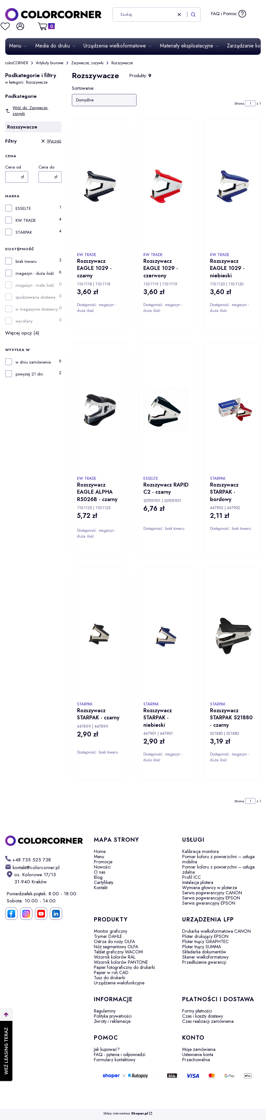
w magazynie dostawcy (37, 309)
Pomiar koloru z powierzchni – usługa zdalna (218, 869)
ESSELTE (23, 208)
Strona (239, 103)
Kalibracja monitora (200, 851)
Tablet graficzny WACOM (118, 952)
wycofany (24, 321)
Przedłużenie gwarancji (204, 962)
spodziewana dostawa (35, 297)
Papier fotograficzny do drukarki (124, 967)
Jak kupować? (107, 1049)
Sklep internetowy (125, 1113)
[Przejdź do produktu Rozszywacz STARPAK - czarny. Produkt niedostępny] (100, 636)
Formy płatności (197, 1011)
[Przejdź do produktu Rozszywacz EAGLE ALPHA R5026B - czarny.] (100, 410)
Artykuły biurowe (49, 63)
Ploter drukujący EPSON (205, 936)
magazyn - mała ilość (35, 285)
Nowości (102, 867)
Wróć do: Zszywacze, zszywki (26, 111)
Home (99, 851)
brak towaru (26, 261)
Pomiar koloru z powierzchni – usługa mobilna (218, 859)
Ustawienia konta (197, 1054)
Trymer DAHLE (108, 936)
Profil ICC (191, 877)
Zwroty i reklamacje (112, 1021)
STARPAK (24, 232)
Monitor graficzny (110, 931)
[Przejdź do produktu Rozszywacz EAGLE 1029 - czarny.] (100, 186)
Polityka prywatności (113, 1016)
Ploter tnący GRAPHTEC (205, 941)
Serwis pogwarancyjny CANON (212, 892)
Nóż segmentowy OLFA (116, 946)
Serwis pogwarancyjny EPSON (211, 898)
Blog (98, 877)
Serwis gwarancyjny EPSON (208, 903)
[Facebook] (11, 914)
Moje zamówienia (199, 1049)
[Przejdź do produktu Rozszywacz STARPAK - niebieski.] (166, 636)
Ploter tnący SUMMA (201, 946)
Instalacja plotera (197, 882)
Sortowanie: (83, 88)
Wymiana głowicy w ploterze (209, 887)
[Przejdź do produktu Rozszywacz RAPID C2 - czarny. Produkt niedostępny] (166, 410)
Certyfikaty (103, 882)
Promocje (103, 861)
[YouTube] (41, 914)
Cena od (13, 167)
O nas (99, 872)
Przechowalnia (196, 1059)
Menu (99, 856)
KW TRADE (26, 220)
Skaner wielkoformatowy (205, 957)
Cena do (46, 167)
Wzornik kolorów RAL (114, 957)
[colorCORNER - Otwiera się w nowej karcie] (44, 841)
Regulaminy (105, 1011)
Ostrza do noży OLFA (114, 941)
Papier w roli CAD (111, 972)
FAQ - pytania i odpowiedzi (119, 1054)
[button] (193, 14)
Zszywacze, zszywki (87, 63)
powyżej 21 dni (29, 374)
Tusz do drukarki (109, 977)
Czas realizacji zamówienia (208, 1021)
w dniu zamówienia (33, 362)
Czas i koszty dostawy (202, 1016)
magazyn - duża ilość (35, 273)
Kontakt (100, 887)
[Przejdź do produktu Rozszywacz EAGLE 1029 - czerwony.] (166, 186)
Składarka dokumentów (204, 952)
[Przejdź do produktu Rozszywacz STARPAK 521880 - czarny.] (233, 636)
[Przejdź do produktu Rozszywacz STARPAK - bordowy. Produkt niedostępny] (233, 410)
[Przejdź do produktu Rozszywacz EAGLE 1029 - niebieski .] (233, 186)
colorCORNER (16, 63)
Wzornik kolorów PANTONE (121, 962)
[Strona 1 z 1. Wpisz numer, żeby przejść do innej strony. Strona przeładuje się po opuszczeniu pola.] (250, 103)
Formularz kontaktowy (114, 1059)
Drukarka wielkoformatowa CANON (216, 931)
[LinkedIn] (56, 914)
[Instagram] (26, 914)
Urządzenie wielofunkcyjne (119, 983)
